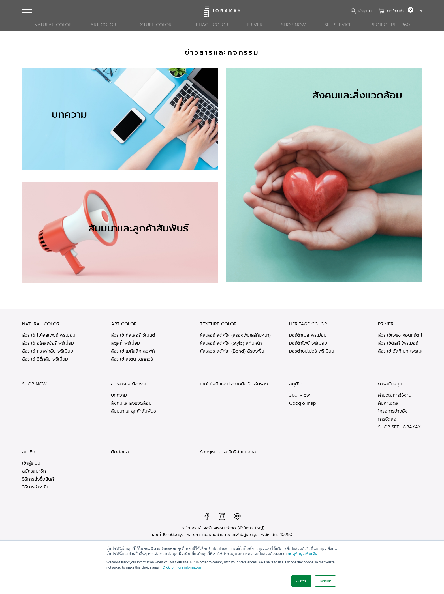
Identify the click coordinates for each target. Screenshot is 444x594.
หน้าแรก (378, 47)
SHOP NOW (293, 25)
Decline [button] (325, 581)
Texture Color (153, 25)
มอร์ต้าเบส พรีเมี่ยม (307, 335)
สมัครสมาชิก (34, 471)
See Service (338, 25)
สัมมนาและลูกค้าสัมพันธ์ (133, 411)
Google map (302, 403)
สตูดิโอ (295, 384)
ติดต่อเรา (120, 452)
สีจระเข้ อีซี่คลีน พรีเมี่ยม (45, 359)
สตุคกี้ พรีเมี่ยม (125, 343)
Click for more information (181, 568)
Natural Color (53, 25)
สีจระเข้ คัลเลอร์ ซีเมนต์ (133, 335)
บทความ (119, 395)
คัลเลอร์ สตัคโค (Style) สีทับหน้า (231, 343)
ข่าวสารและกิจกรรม (129, 384)
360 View (299, 395)
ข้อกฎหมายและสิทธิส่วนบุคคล (228, 452)
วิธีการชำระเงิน (36, 487)
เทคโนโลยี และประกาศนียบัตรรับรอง (234, 384)
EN (420, 10)
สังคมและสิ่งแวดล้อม (131, 403)
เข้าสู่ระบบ (31, 463)
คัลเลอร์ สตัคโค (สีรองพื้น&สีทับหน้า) (235, 335)
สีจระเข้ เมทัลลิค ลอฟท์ (133, 351)
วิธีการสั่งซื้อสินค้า (39, 479)
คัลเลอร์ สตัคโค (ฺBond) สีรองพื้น (232, 351)
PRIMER (254, 25)
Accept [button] (301, 581)
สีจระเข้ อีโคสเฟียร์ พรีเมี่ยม (48, 343)
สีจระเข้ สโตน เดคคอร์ (132, 359)
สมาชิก (28, 452)
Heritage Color (209, 25)
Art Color (103, 25)
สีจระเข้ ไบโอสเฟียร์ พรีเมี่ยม (48, 335)
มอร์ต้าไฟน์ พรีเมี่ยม (308, 343)
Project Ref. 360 (390, 25)
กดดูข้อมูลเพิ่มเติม (303, 554)
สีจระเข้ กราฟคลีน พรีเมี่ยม (47, 351)
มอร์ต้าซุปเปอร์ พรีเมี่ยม (311, 351)
